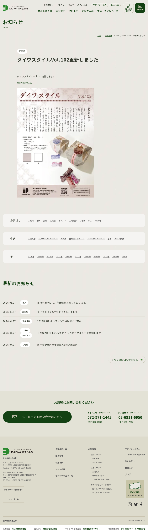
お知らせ (60, 5)
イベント (62, 220)
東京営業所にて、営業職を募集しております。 (62, 302)
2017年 (115, 256)
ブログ (71, 5)
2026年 (31, 256)
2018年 (106, 256)
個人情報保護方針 (10, 520)
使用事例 (73, 11)
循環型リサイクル (76, 238)
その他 (98, 220)
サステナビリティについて (101, 485)
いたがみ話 (87, 11)
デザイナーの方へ (132, 449)
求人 (90, 220)
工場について (96, 467)
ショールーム (97, 462)
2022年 (68, 256)
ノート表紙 (119, 238)
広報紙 (22, 51)
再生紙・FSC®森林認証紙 (102, 488)
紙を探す (60, 11)
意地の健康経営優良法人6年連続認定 (57, 344)
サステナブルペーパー (108, 11)
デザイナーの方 (99, 5)
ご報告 (82, 220)
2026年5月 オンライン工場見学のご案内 (59, 321)
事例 (38, 220)
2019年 (96, 256)
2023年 (59, 256)
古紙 (109, 238)
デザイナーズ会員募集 (136, 454)
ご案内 (31, 220)
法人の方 (115, 5)
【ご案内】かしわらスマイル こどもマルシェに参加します (69, 332)
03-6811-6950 (130, 417)
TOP (99, 35)
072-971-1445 (99, 417)
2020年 (87, 256)
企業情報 (92, 449)
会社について (96, 454)
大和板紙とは (45, 11)
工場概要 (95, 471)
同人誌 (63, 238)
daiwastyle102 (24, 82)
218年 (124, 256)
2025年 (40, 256)
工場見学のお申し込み (101, 479)
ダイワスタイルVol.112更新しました (57, 311)
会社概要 (95, 458)
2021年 (78, 256)
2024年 (50, 256)
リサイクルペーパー (96, 238)
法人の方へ (130, 461)
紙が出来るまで (98, 475)
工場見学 (73, 220)
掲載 (45, 220)
